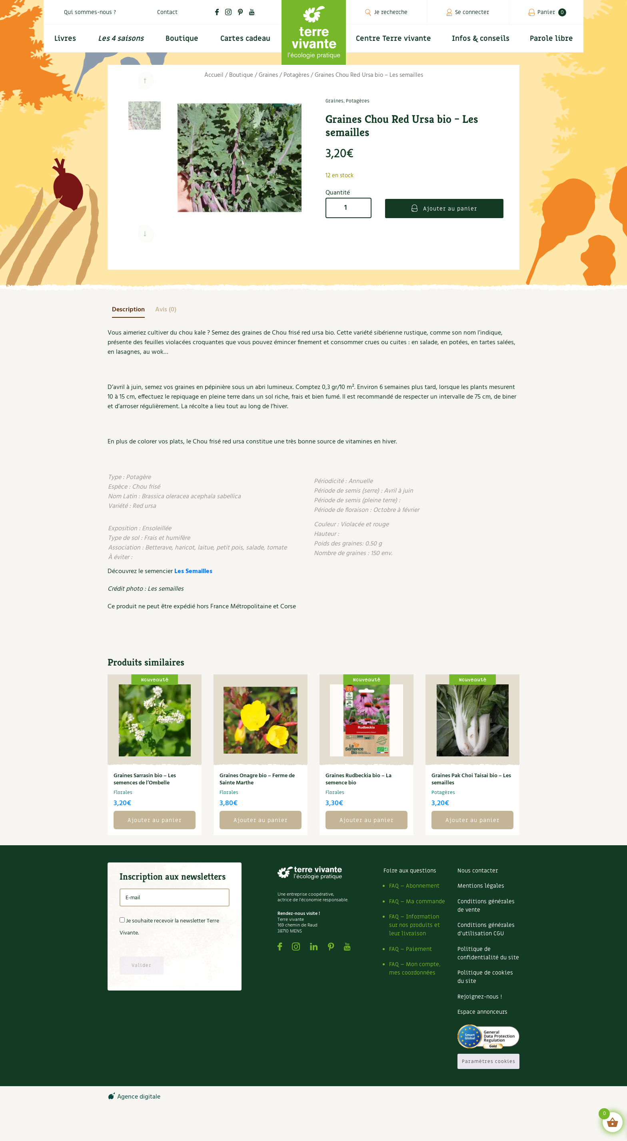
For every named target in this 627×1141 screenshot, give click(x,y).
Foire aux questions (409, 870)
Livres (65, 38)
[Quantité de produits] (348, 208)
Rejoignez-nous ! (479, 997)
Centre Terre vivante (393, 38)
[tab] (128, 310)
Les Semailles (193, 571)
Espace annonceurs (482, 1012)
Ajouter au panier (449, 209)
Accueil (214, 75)
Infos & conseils (480, 38)
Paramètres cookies (488, 1061)
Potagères (296, 75)
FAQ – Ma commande (417, 901)
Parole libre (551, 38)
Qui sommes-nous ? (90, 12)
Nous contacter (477, 870)
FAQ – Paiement (410, 949)
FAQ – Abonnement (414, 886)
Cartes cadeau (245, 38)
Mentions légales (480, 886)
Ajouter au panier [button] (155, 820)
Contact (167, 12)
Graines (268, 75)
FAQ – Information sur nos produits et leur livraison (414, 925)
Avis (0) (165, 310)
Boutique (182, 38)
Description (128, 310)
